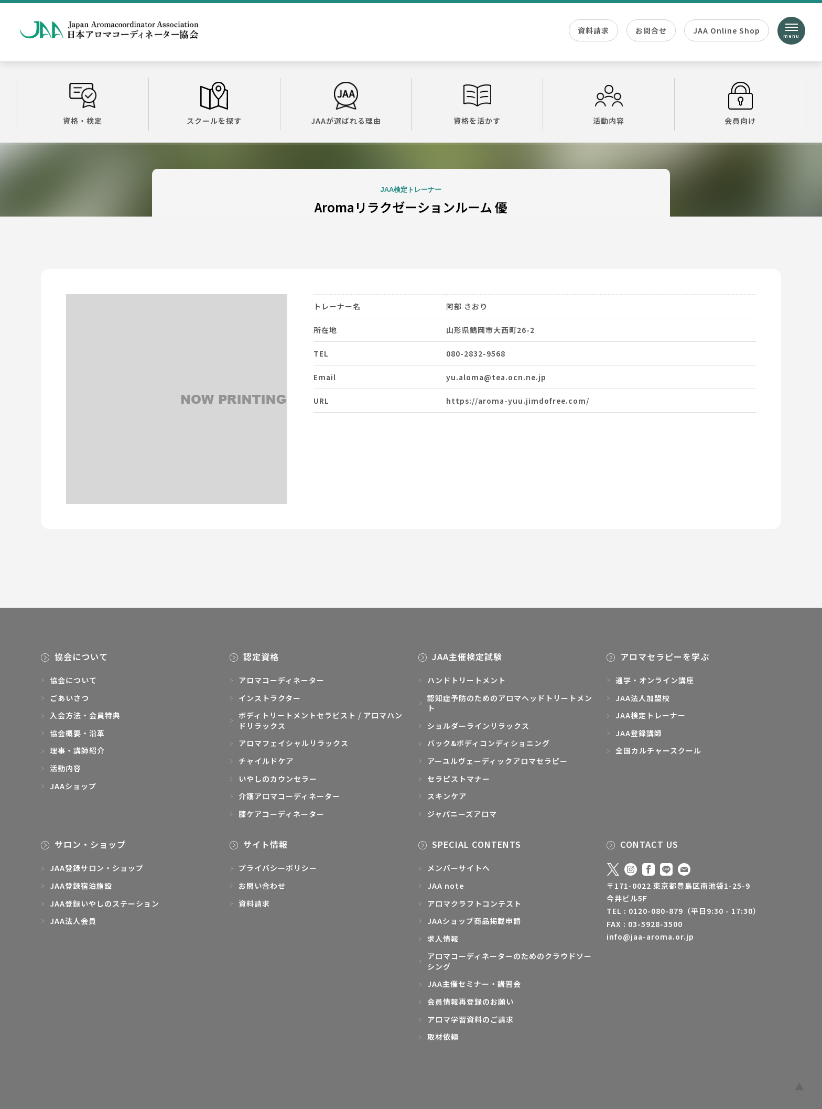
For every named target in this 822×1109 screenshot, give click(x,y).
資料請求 (593, 30)
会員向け (740, 104)
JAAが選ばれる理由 (346, 104)
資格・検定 (82, 104)
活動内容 (608, 104)
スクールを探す (214, 104)
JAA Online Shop (726, 30)
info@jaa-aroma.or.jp (650, 936)
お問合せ (651, 30)
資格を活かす (477, 104)
